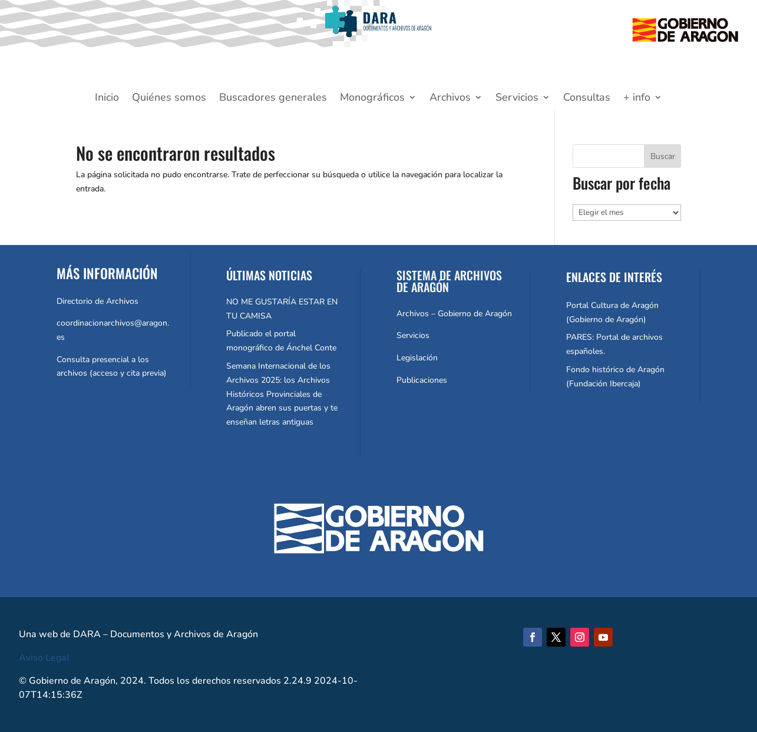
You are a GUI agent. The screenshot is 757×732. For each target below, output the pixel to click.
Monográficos (372, 98)
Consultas (586, 98)
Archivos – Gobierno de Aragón (454, 313)
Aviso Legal (44, 657)
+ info (636, 98)
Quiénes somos (169, 98)
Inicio (107, 98)
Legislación (417, 357)
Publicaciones (421, 380)
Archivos (450, 98)
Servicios (516, 98)
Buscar (662, 156)
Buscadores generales (273, 98)
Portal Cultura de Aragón (612, 305)
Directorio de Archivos (97, 301)
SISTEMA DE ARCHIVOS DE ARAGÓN (449, 281)
